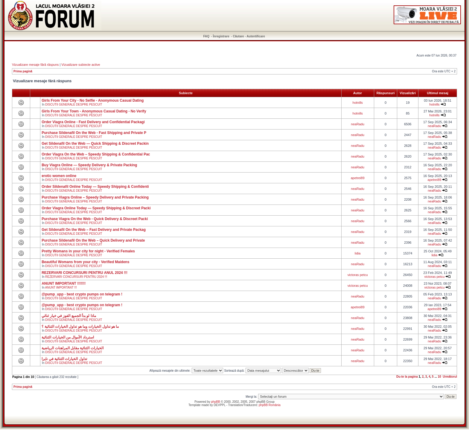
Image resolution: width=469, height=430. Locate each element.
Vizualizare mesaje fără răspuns (35, 64)
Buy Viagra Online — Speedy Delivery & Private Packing (89, 165)
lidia (358, 253)
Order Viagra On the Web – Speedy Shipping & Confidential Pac (96, 154)
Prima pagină (22, 71)
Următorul (450, 376)
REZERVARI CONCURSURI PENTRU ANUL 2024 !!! (84, 273)
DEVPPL (220, 405)
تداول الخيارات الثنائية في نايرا (64, 359)
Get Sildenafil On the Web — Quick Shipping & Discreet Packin (95, 143)
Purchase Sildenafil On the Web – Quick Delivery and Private (93, 240)
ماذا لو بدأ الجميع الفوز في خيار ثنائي (69, 316)
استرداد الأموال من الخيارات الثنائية (68, 337)
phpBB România (270, 405)
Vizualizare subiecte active (80, 64)
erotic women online (59, 176)
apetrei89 (358, 178)
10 (439, 376)
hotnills (358, 102)
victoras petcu (358, 275)
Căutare (238, 36)
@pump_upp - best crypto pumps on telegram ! (82, 294)
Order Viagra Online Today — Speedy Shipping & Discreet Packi (96, 208)
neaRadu (357, 124)
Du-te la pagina (407, 376)
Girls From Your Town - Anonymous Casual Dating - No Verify (94, 111)
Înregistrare (221, 36)
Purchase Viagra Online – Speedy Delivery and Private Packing (95, 197)
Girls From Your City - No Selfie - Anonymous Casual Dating (93, 100)
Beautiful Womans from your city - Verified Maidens (85, 262)
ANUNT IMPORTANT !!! (61, 287)
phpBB (215, 401)
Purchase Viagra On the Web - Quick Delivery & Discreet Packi (95, 219)
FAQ (206, 36)
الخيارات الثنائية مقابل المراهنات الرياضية (72, 348)
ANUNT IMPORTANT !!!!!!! (64, 283)
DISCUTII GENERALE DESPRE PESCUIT (73, 104)
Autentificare (256, 36)
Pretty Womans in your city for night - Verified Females (88, 251)
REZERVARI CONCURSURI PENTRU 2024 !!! (76, 276)
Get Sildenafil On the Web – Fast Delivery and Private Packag (94, 230)
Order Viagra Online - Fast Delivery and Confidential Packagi (93, 122)
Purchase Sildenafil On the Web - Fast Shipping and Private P (94, 133)
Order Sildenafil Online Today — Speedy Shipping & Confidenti (95, 186)
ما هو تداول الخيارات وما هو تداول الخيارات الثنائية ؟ (80, 326)
